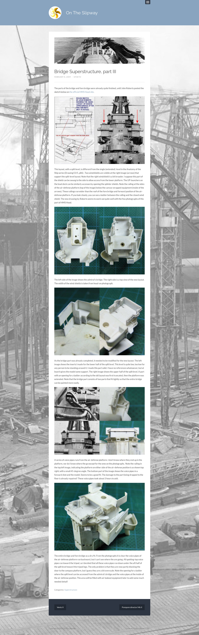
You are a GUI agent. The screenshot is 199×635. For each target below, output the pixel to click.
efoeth (77, 77)
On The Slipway (82, 12)
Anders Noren (138, 628)
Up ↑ (148, 628)
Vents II (60, 607)
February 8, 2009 (62, 77)
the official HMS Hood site (81, 92)
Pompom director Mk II (132, 607)
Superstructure (70, 590)
